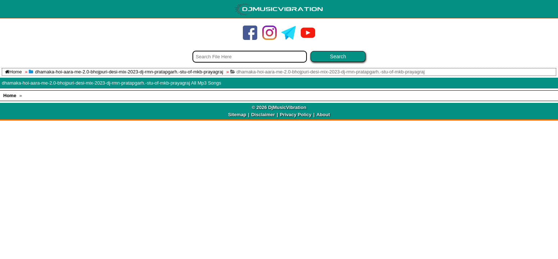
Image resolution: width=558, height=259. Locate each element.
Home (13, 71)
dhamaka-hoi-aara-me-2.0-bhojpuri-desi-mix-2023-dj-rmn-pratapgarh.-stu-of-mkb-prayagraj (129, 71)
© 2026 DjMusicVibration (279, 107)
